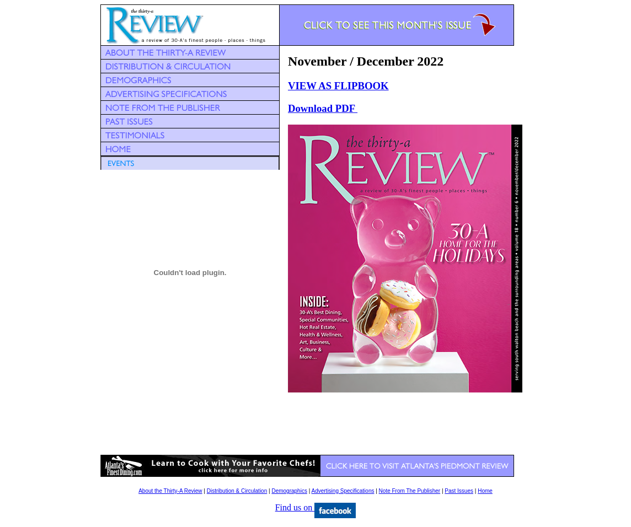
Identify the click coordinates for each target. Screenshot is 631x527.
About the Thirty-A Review (170, 491)
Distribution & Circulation (237, 491)
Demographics (289, 491)
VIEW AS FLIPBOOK (338, 86)
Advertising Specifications (343, 491)
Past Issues (459, 491)
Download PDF (322, 108)
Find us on (315, 507)
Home (485, 491)
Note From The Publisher (410, 491)
